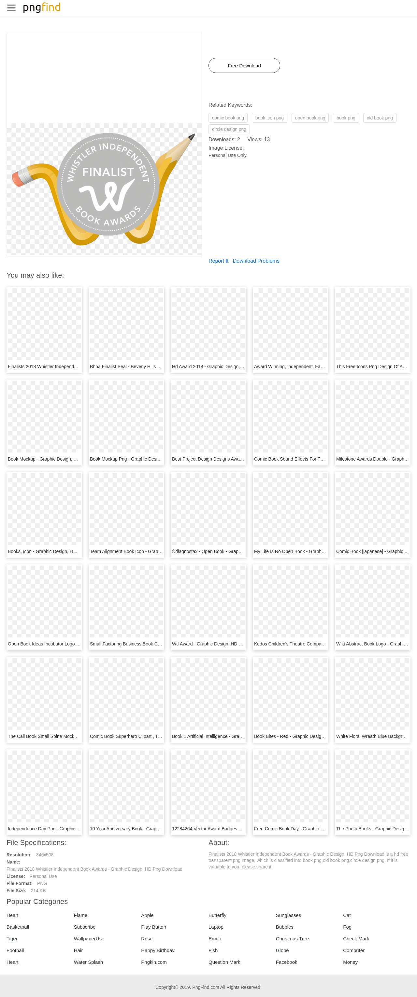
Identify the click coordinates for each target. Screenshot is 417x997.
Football (15, 950)
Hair (78, 950)
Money (350, 962)
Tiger (12, 938)
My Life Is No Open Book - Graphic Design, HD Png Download (317, 551)
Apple (147, 915)
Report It (218, 261)
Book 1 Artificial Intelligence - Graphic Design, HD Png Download (237, 736)
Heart (13, 915)
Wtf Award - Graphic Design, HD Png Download (220, 643)
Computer (354, 950)
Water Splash (88, 962)
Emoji (214, 938)
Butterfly (217, 915)
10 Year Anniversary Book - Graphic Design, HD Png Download (154, 828)
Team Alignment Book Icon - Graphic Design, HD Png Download (155, 551)
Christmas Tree (292, 938)
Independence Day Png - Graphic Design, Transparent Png (67, 828)
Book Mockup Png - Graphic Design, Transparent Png (144, 459)
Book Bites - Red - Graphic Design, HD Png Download (309, 736)
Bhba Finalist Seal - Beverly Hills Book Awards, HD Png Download (157, 366)
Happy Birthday (158, 950)
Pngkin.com (153, 962)
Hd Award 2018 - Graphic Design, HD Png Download (225, 366)
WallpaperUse (89, 938)
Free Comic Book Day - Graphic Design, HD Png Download (314, 828)
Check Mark (356, 938)
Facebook (286, 962)
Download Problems (256, 261)
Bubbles (285, 927)
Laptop (215, 927)
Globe (282, 950)
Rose (146, 938)
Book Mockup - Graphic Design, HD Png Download (59, 459)
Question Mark (224, 962)
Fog (347, 927)
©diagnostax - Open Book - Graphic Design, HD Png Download (236, 551)
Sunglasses (288, 915)
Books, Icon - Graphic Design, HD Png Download (57, 551)
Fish (213, 950)
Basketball (18, 927)
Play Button (153, 927)
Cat (347, 915)
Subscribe (85, 927)
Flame (81, 915)
